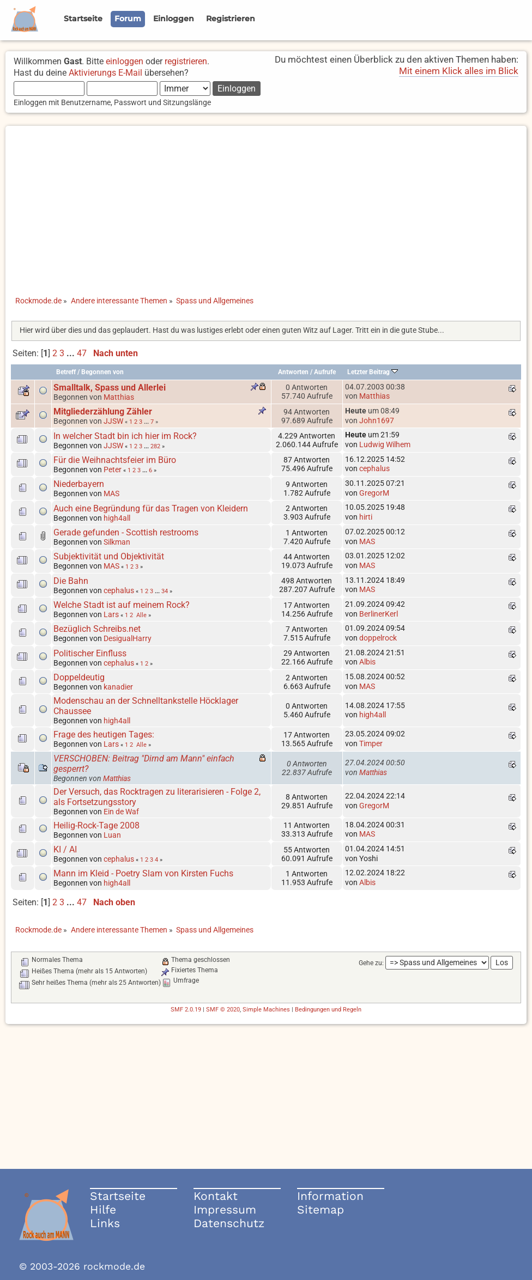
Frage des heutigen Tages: (103, 734)
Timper (371, 743)
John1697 (376, 420)
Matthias (119, 397)
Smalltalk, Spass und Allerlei (109, 387)
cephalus (374, 468)
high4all (117, 518)
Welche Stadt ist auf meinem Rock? (121, 605)
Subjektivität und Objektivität (108, 556)
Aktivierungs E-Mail (105, 73)
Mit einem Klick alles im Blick (458, 70)
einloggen (124, 61)
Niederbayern (78, 484)
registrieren (186, 61)
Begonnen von (102, 372)
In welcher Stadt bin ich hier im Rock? (125, 436)
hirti (365, 517)
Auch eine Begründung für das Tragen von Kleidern (150, 508)
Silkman (117, 542)
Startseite (118, 1196)
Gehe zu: (371, 963)
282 (155, 446)
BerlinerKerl (378, 613)
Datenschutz (229, 1223)
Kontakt (216, 1196)
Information (330, 1196)
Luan (112, 835)
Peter (113, 469)
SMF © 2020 (223, 1009)
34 (164, 591)
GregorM (374, 493)
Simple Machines (266, 1009)
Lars (111, 614)
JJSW (113, 421)
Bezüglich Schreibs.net (97, 629)
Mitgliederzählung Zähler (102, 411)
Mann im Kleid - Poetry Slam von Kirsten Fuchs (143, 873)
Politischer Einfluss (89, 653)
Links (105, 1223)
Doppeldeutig (79, 677)
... (71, 353)
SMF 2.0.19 (186, 1009)
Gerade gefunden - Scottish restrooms (125, 532)
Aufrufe (325, 372)
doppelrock (378, 637)
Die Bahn (70, 581)
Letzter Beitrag (372, 372)
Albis (367, 661)
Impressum (225, 1209)
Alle (141, 615)
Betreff (66, 372)
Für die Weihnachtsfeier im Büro (114, 460)
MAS (111, 493)
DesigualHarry (128, 638)
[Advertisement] (266, 202)
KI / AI (65, 849)
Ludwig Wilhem (384, 444)
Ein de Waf (121, 811)
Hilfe (103, 1209)
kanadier (118, 686)
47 (82, 353)
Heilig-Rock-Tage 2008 (96, 825)
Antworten (293, 372)
